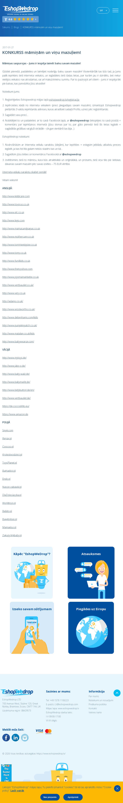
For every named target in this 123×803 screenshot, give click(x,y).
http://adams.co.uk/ (12, 301)
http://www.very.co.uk (13, 293)
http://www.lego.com (13, 220)
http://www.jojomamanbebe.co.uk (20, 277)
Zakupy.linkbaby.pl (12, 535)
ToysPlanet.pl (9, 462)
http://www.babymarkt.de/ (16, 382)
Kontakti (93, 708)
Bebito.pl (7, 511)
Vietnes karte (95, 712)
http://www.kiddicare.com (16, 196)
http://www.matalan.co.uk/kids (18, 333)
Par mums (94, 696)
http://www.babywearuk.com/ (18, 341)
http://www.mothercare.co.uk (18, 236)
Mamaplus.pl (9, 527)
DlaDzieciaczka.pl (11, 495)
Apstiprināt (73, 797)
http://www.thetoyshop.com (17, 269)
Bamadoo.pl (9, 470)
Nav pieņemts (50, 797)
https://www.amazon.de (15, 414)
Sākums (6, 27)
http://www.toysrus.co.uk (15, 204)
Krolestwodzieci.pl (12, 454)
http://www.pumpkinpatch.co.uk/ (19, 325)
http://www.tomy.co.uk (14, 252)
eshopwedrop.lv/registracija (64, 99)
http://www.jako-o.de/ (13, 365)
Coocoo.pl (8, 446)
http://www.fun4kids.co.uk (16, 261)
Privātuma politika (97, 704)
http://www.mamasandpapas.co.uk (21, 228)
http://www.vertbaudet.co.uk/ (18, 285)
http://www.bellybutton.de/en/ (18, 390)
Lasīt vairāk (17, 790)
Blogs (16, 27)
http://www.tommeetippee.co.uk (19, 244)
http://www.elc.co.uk (13, 212)
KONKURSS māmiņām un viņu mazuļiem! (43, 27)
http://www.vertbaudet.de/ (16, 398)
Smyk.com (7, 430)
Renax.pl (7, 438)
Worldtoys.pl (9, 503)
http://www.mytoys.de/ (14, 357)
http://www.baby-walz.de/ (16, 374)
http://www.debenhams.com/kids (20, 317)
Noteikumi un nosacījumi (101, 700)
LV (101, 10)
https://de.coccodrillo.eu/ (15, 406)
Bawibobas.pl (9, 519)
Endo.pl (6, 479)
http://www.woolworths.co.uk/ (18, 309)
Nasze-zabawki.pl (11, 487)
